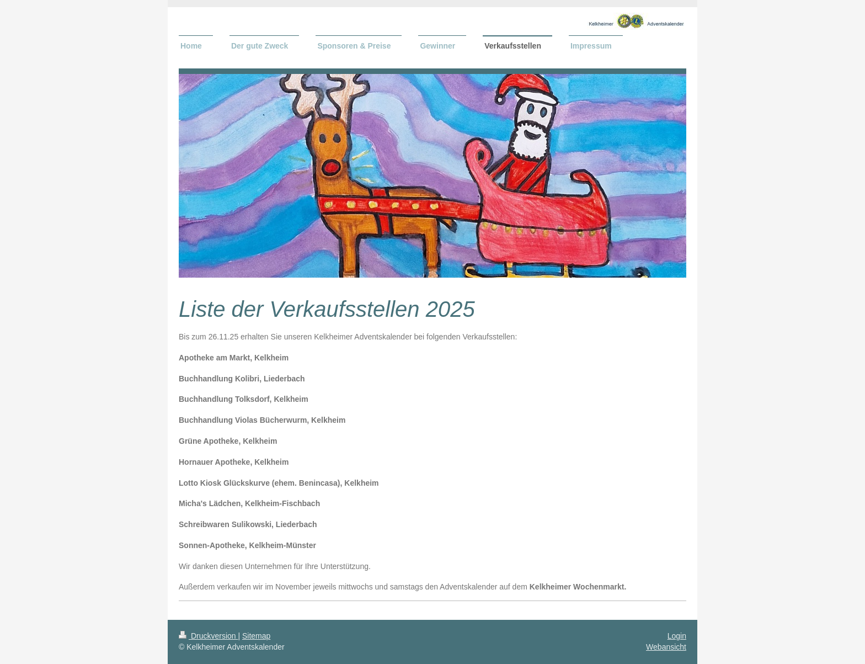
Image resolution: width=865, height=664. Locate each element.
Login (677, 635)
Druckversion (208, 635)
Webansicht (666, 646)
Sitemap (256, 635)
